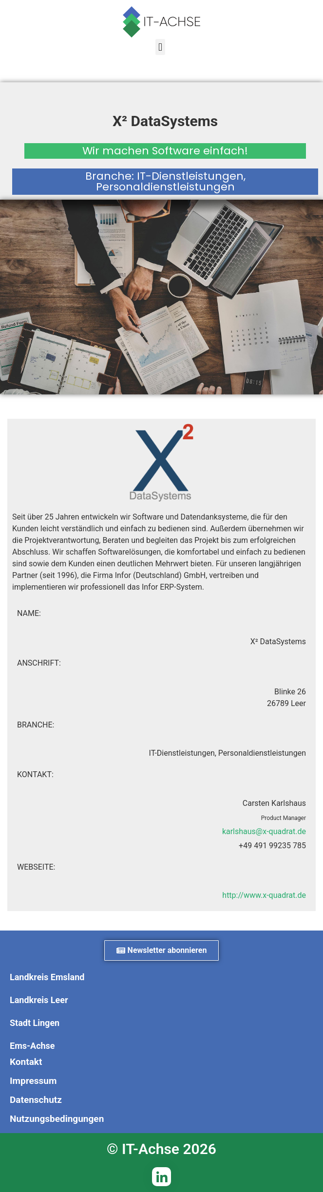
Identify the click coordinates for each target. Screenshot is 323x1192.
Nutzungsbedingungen (57, 1118)
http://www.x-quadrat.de (264, 895)
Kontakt (26, 1061)
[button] (160, 47)
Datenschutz (36, 1099)
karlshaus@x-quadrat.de (264, 831)
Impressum (33, 1080)
